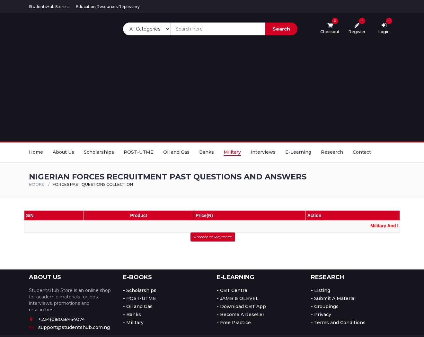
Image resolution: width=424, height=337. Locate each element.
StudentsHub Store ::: (49, 6)
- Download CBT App (241, 306)
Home (36, 152)
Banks (206, 152)
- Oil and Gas (138, 306)
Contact (362, 152)
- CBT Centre (232, 290)
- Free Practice (234, 322)
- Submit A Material (333, 298)
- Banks (132, 314)
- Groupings (325, 306)
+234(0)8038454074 (57, 319)
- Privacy (321, 314)
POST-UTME (139, 152)
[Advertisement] (212, 88)
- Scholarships (139, 290)
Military (232, 152)
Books (36, 184)
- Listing (320, 290)
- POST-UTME (139, 298)
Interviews (263, 152)
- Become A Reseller (240, 314)
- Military (133, 322)
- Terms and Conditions (338, 322)
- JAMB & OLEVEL (238, 298)
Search (281, 29)
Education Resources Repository (108, 6)
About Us (63, 152)
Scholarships (99, 152)
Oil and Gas (176, 152)
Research (332, 152)
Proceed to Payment (213, 236)
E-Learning (298, 152)
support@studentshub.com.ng (69, 327)
